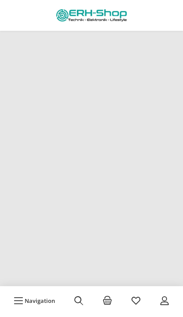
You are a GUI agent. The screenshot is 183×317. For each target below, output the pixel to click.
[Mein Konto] (164, 300)
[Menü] (34, 300)
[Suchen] (78, 300)
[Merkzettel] (135, 300)
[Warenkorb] (107, 300)
